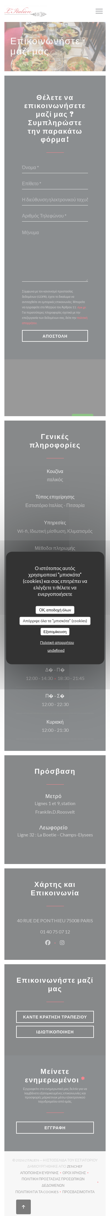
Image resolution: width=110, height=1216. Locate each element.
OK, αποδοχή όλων (55, 609)
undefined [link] (56, 650)
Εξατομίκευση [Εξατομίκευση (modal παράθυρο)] (55, 631)
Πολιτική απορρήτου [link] (57, 642)
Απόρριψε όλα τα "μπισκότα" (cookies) (55, 620)
